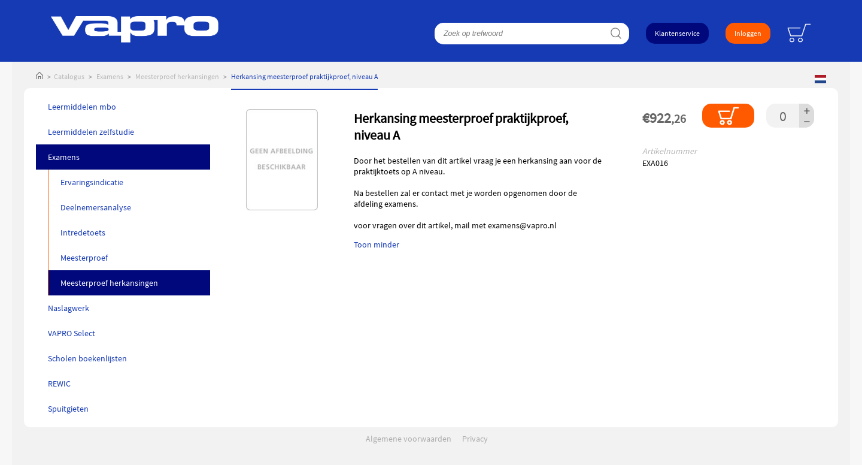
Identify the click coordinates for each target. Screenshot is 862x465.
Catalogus (69, 76)
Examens (109, 76)
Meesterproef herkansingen (177, 76)
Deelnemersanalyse (95, 207)
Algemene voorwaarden (408, 438)
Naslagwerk (68, 308)
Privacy (475, 438)
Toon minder (376, 244)
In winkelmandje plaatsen (728, 116)
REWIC (59, 383)
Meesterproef (84, 257)
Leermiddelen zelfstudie (91, 131)
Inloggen (747, 33)
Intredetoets (82, 232)
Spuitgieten (68, 408)
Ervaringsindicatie (91, 182)
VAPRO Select (71, 333)
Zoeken (615, 33)
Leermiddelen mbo (82, 106)
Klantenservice (677, 33)
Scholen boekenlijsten (87, 358)
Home (39, 76)
